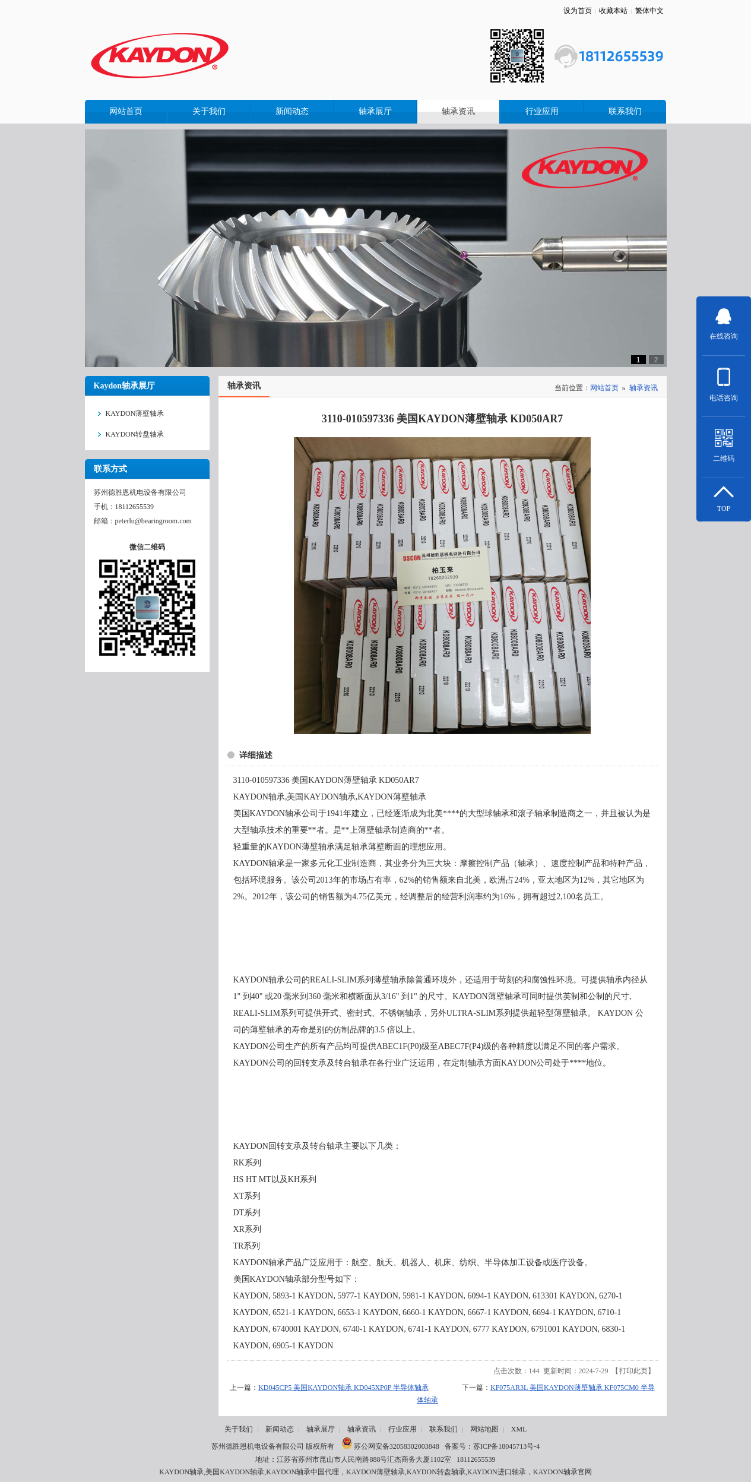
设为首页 (577, 11)
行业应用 (402, 1429)
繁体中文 (649, 11)
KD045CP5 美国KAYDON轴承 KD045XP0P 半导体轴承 (343, 1387)
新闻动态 (279, 1429)
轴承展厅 (320, 1429)
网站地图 (484, 1429)
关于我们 (238, 1429)
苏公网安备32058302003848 (390, 1446)
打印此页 (633, 1371)
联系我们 (443, 1429)
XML (519, 1429)
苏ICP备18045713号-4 (506, 1446)
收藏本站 (613, 11)
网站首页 (604, 388)
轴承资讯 (643, 388)
